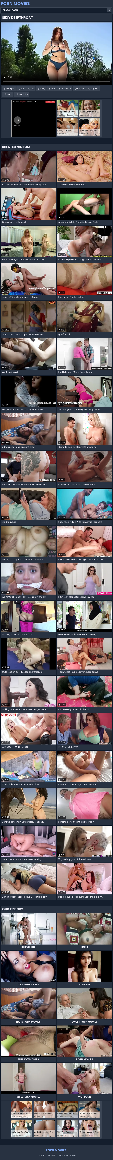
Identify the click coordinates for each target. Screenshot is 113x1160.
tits (32, 88)
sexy (42, 88)
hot (53, 88)
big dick (95, 88)
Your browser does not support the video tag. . (56, 53)
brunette (66, 88)
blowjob (10, 88)
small (9, 94)
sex (22, 88)
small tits (23, 94)
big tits (80, 88)
